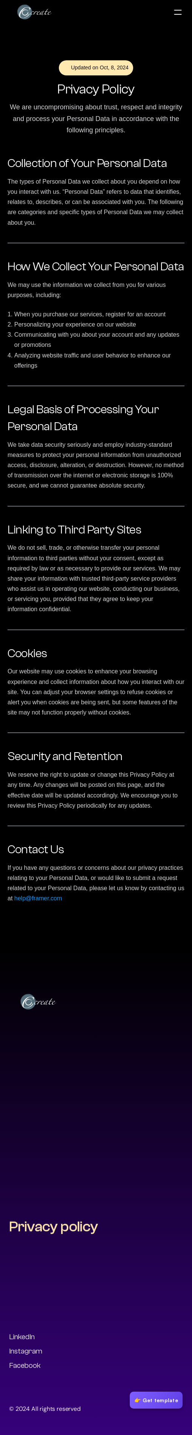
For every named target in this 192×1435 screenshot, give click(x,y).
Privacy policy (53, 1227)
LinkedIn (22, 1338)
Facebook (25, 1366)
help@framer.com (38, 898)
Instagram (25, 1352)
